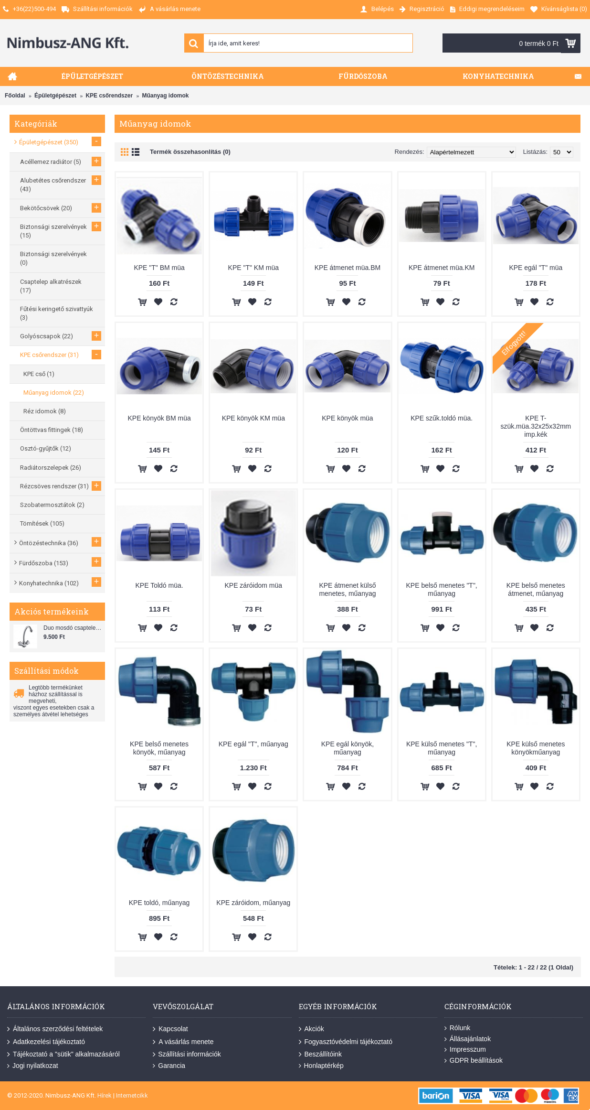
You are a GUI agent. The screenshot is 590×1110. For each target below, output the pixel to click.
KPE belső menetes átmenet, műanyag (535, 589)
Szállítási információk (187, 1054)
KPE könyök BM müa (158, 418)
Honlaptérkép (321, 1066)
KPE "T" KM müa (253, 267)
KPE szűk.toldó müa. (442, 418)
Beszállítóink (320, 1054)
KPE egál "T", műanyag (253, 744)
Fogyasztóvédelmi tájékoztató (345, 1041)
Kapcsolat (170, 1029)
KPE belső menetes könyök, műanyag (159, 748)
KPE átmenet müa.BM (348, 267)
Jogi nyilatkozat (32, 1066)
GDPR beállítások (473, 1060)
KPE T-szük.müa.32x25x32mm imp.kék (535, 426)
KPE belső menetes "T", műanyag (441, 589)
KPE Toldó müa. (159, 585)
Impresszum (465, 1049)
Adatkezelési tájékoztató (46, 1041)
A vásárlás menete (183, 1041)
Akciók (311, 1029)
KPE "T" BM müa (159, 267)
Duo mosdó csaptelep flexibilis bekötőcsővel (73, 628)
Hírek (104, 1095)
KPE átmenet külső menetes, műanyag (347, 589)
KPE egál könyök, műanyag (347, 748)
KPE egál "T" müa (535, 267)
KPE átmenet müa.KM (442, 267)
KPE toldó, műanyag (159, 902)
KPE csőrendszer (109, 95)
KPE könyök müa (347, 418)
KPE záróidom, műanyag (253, 902)
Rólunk (457, 1028)
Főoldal (15, 95)
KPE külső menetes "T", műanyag (441, 748)
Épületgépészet (55, 95)
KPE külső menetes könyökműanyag (535, 748)
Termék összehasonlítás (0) (190, 151)
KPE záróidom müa (253, 585)
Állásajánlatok (467, 1039)
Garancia (169, 1066)
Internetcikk (132, 1095)
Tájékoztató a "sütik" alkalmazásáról (63, 1054)
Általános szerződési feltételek (55, 1029)
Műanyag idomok (165, 95)
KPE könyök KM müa (253, 418)
